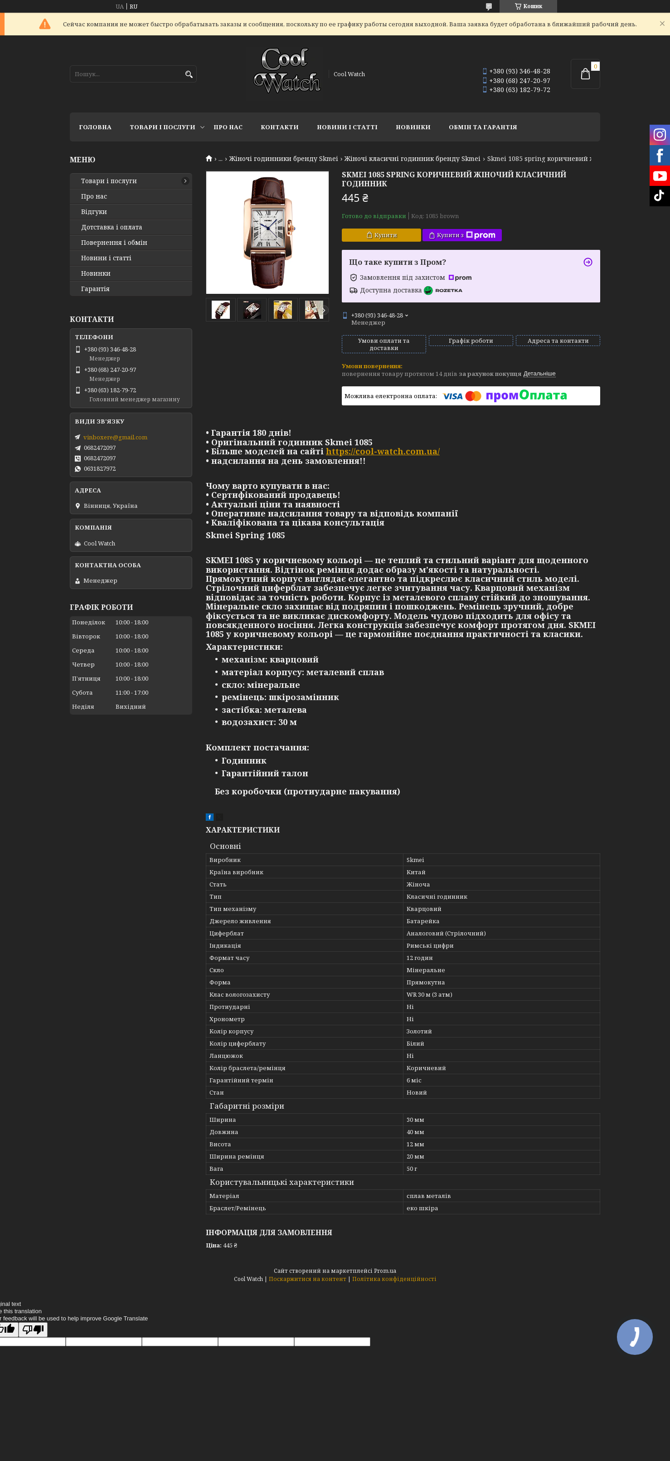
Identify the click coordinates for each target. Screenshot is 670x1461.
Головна (95, 127)
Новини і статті (347, 127)
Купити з (466, 235)
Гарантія (95, 289)
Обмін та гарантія (483, 127)
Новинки (413, 127)
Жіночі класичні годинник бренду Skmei (413, 158)
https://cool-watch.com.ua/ (383, 451)
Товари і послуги (162, 127)
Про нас (228, 127)
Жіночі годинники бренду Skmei (283, 158)
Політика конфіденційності (394, 1279)
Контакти (280, 127)
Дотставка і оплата (111, 227)
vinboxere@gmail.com (115, 437)
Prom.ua (385, 1271)
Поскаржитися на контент (307, 1279)
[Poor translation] (33, 1329)
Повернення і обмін (114, 243)
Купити (385, 235)
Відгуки (94, 212)
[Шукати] (189, 75)
